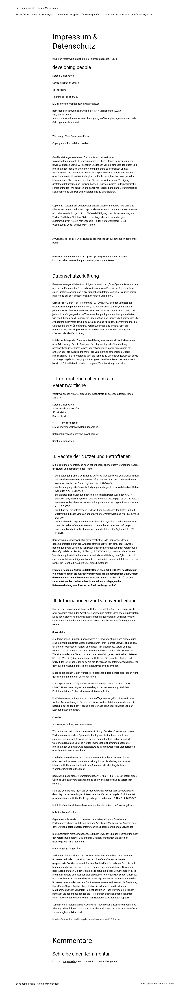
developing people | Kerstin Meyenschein (37, 8)
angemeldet (69, 961)
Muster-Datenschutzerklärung (68, 919)
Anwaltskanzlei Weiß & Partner (104, 919)
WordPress (169, 983)
